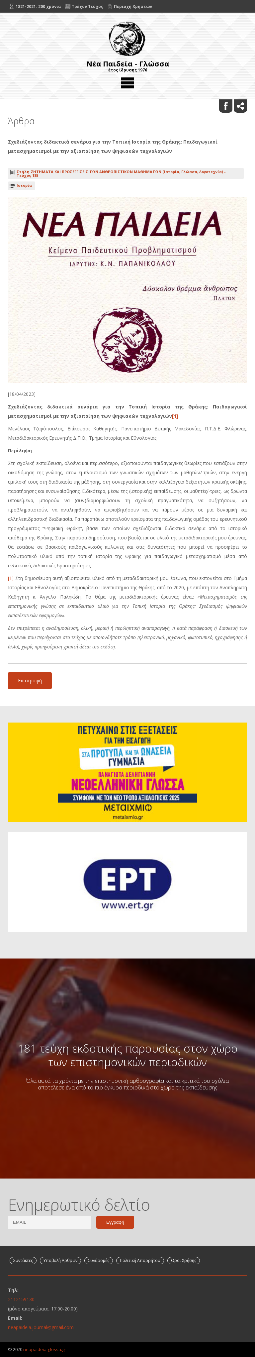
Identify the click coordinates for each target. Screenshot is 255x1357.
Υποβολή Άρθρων (60, 1260)
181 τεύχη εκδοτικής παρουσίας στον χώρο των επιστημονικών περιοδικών (128, 1055)
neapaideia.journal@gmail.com (41, 1327)
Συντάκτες (23, 1260)
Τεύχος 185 (121, 173)
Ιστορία (24, 185)
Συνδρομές (98, 1260)
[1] (175, 416)
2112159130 (21, 1299)
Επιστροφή (30, 680)
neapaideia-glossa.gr (44, 1349)
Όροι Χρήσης (183, 1260)
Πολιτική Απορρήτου (140, 1260)
